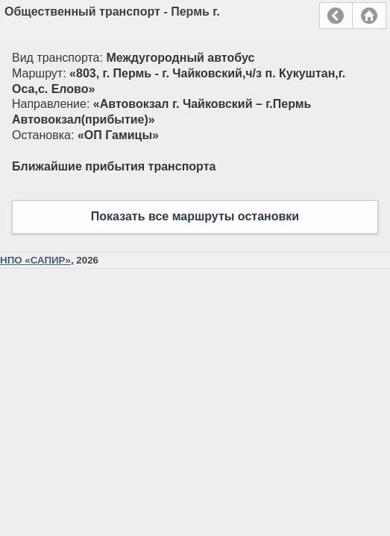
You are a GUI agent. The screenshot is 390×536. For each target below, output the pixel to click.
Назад (336, 15)
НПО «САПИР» (35, 260)
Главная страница (369, 15)
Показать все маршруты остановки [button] (195, 216)
